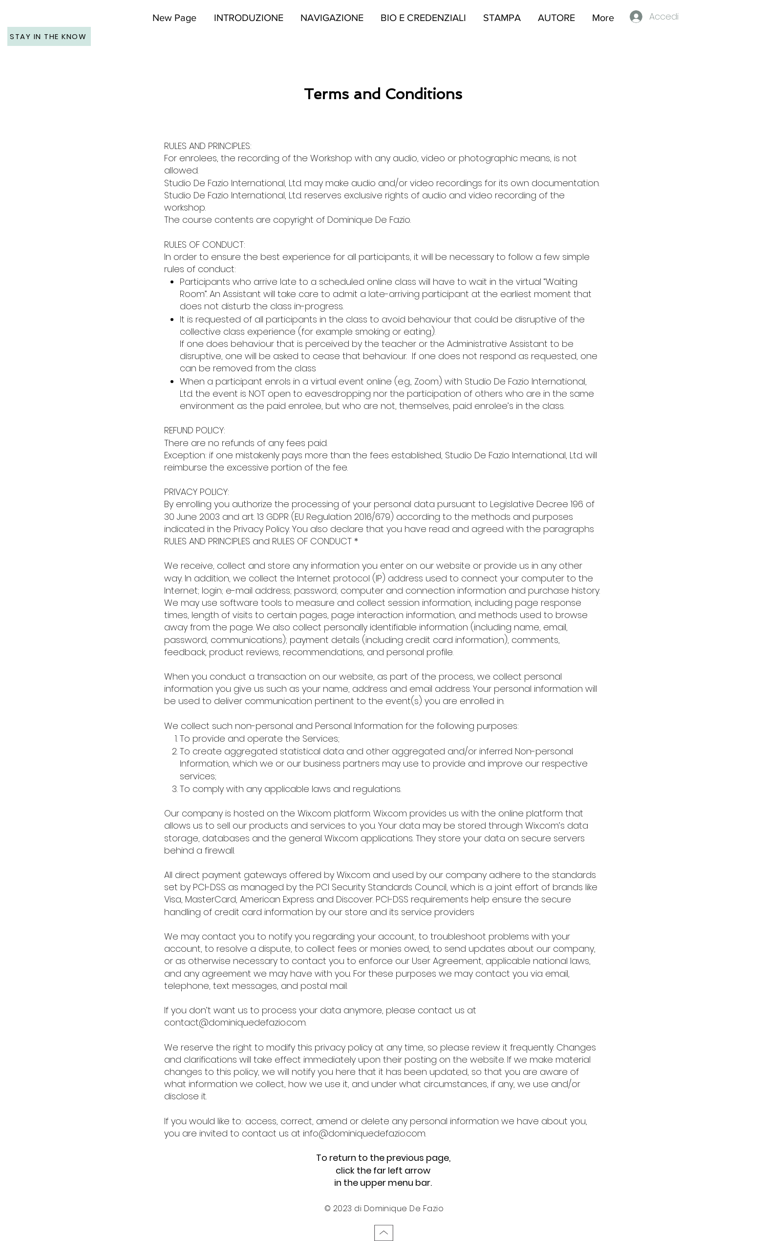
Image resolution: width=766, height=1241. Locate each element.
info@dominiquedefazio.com (364, 1133)
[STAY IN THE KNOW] (49, 36)
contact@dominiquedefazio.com (235, 1022)
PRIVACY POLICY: (196, 492)
